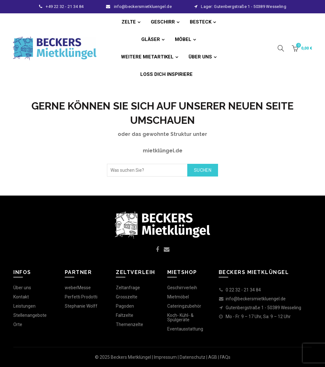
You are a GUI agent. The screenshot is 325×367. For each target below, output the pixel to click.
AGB (212, 357)
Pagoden (125, 306)
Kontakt (21, 296)
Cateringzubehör (184, 306)
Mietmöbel (178, 296)
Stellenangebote (30, 315)
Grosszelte (126, 296)
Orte (17, 324)
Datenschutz (192, 357)
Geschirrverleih (182, 287)
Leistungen (24, 306)
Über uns (22, 287)
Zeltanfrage (128, 287)
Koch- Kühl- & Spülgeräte (180, 317)
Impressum (165, 357)
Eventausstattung (185, 328)
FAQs (225, 357)
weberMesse (78, 287)
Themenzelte (129, 324)
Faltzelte (124, 315)
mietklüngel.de (162, 151)
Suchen (202, 170)
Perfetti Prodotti (81, 296)
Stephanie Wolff (81, 306)
